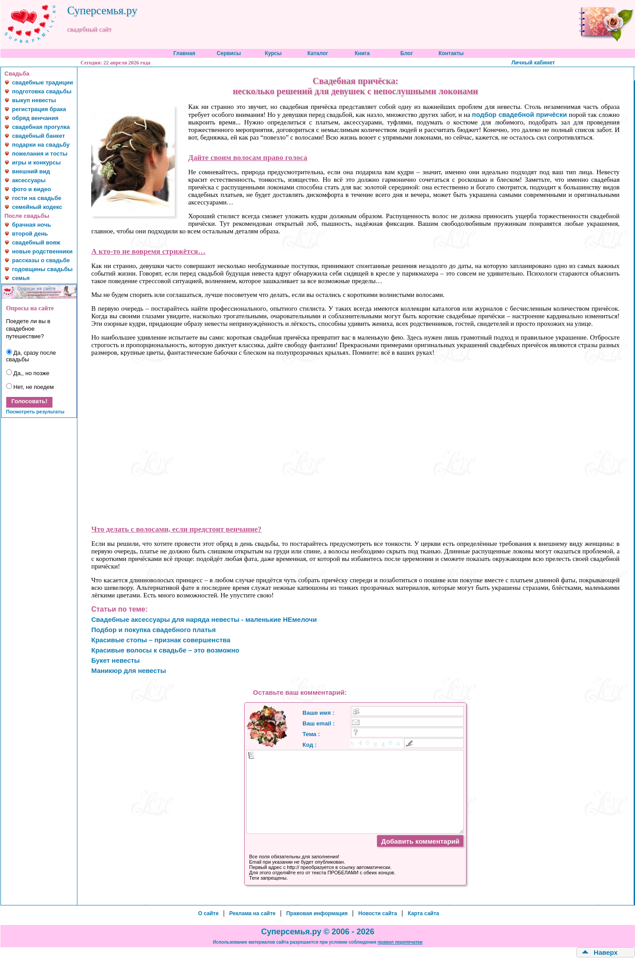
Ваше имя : (318, 712)
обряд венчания (35, 118)
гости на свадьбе (36, 198)
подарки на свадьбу (40, 144)
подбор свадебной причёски (519, 114)
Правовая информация (317, 913)
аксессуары (29, 180)
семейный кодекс (37, 207)
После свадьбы (26, 215)
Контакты (451, 53)
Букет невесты (115, 660)
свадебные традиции (42, 82)
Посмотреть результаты (35, 411)
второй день (30, 233)
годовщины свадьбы (42, 269)
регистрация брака (39, 109)
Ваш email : (318, 723)
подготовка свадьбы (42, 91)
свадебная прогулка (41, 127)
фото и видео (31, 189)
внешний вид (31, 171)
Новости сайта (377, 913)
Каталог (317, 53)
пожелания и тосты (40, 153)
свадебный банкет (38, 135)
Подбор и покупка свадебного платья (153, 629)
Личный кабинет (533, 63)
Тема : (311, 734)
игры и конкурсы (36, 162)
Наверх (606, 952)
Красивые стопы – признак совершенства (160, 640)
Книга (362, 53)
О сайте (208, 913)
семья (20, 278)
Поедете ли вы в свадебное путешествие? (28, 329)
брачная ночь (31, 224)
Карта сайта (423, 913)
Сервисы (229, 53)
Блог (406, 53)
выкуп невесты (34, 100)
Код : (309, 744)
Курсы (273, 53)
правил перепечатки (400, 942)
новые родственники (42, 251)
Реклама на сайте (252, 913)
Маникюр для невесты (128, 670)
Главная (184, 53)
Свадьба (16, 73)
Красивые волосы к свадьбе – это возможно (165, 650)
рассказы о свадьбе (41, 260)
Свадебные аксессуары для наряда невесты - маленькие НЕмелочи (204, 619)
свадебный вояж (36, 242)
